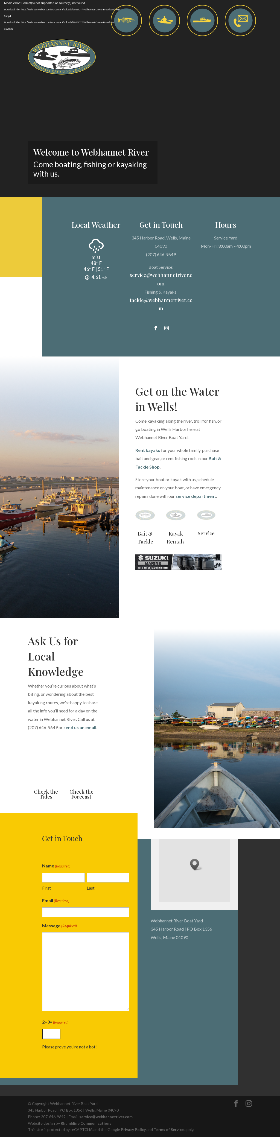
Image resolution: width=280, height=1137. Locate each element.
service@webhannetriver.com (106, 1116)
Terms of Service (169, 1129)
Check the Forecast (81, 794)
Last (88, 887)
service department (196, 496)
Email (53, 901)
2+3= (52, 1022)
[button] (196, 864)
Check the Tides (46, 794)
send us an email (79, 727)
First (43, 887)
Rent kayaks (147, 450)
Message (56, 926)
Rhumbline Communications (86, 1123)
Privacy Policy (133, 1129)
